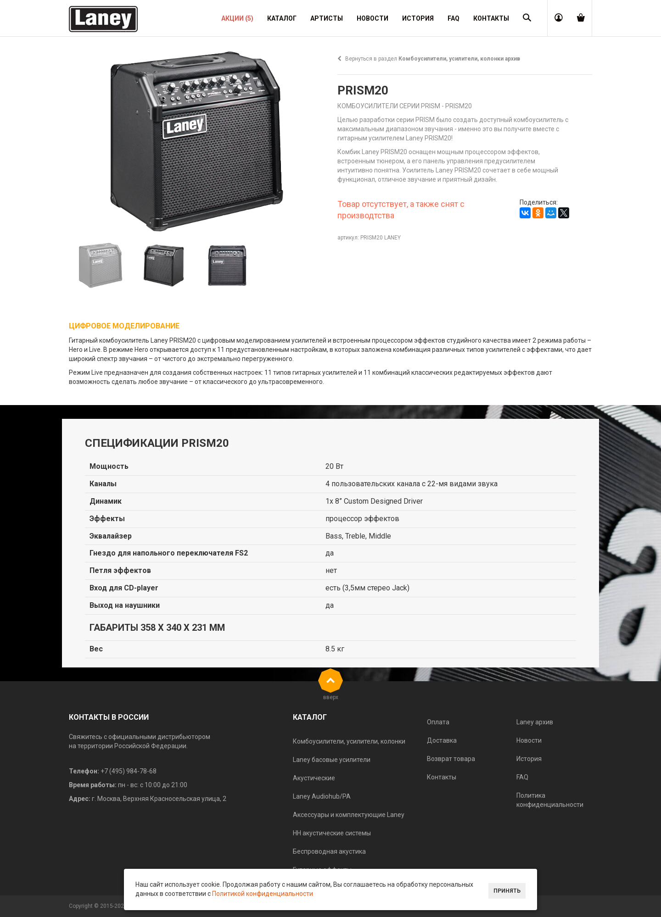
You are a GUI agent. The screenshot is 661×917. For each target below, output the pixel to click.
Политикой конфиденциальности (262, 893)
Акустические (314, 778)
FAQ (522, 777)
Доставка (442, 740)
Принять (507, 891)
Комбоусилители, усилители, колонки (349, 741)
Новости (529, 740)
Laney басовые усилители (331, 759)
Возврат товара (451, 758)
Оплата (438, 722)
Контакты (441, 777)
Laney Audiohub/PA (322, 796)
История (529, 758)
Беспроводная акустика (329, 851)
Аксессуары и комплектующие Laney (348, 814)
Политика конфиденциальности (549, 800)
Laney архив (534, 722)
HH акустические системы (332, 833)
